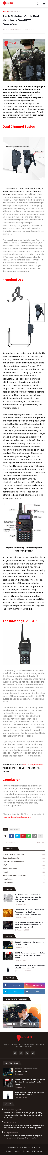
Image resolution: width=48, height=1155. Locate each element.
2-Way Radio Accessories (24, 854)
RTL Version (37, 1151)
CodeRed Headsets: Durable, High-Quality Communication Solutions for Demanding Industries (28, 898)
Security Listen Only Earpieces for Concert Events (29, 943)
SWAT (24, 865)
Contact (26, 1151)
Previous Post (9, 842)
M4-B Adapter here (33, 764)
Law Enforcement (24, 868)
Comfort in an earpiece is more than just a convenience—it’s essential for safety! (29, 924)
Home (5, 11)
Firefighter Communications (24, 875)
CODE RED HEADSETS (31, 1147)
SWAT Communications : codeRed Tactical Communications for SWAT (30, 955)
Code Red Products (24, 858)
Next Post (40, 842)
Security (24, 872)
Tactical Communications (24, 861)
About (17, 1151)
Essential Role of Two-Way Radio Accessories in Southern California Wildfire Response (29, 912)
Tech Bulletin (14, 11)
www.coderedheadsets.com (17, 817)
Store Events (24, 882)
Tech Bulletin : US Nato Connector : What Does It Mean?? (30, 967)
